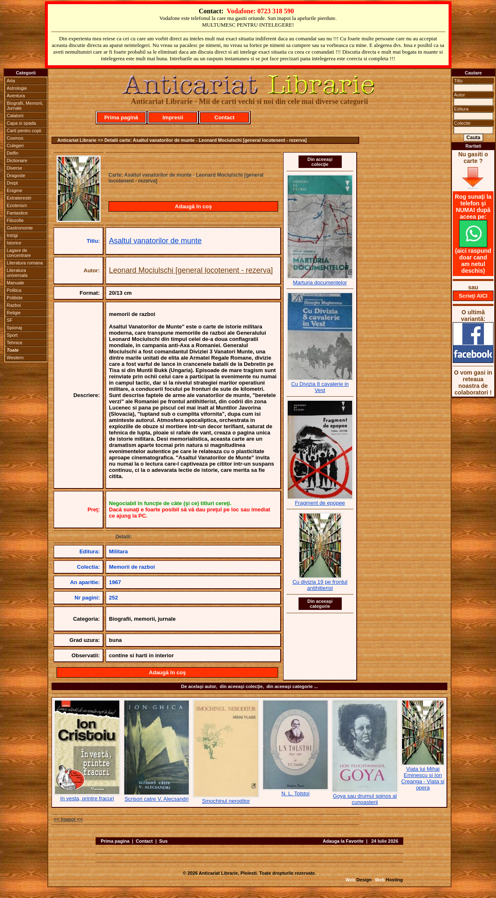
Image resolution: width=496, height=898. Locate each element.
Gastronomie (20, 227)
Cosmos (15, 138)
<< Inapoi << (68, 819)
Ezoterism (17, 205)
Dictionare (17, 160)
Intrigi (12, 235)
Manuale (15, 282)
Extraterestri (19, 197)
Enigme (14, 190)
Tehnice (14, 342)
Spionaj (14, 327)
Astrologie (17, 88)
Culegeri (15, 145)
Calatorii (15, 115)
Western (15, 357)
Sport (12, 335)
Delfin (12, 152)
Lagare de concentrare (19, 253)
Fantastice (17, 212)
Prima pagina (115, 841)
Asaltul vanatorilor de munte (155, 241)
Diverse (14, 167)
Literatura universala (17, 273)
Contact (224, 117)
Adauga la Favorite (343, 841)
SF (9, 320)
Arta (11, 80)
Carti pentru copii (24, 130)
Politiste (15, 297)
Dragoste (16, 175)
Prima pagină (121, 117)
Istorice (14, 242)
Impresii (173, 117)
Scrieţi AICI (473, 296)
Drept (12, 182)
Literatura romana (25, 262)
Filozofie (15, 220)
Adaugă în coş (193, 206)
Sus (163, 841)
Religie (14, 312)
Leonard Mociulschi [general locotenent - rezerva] (191, 270)
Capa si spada (21, 123)
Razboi (14, 305)
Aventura (16, 95)
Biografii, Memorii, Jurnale (25, 106)
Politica (14, 290)
